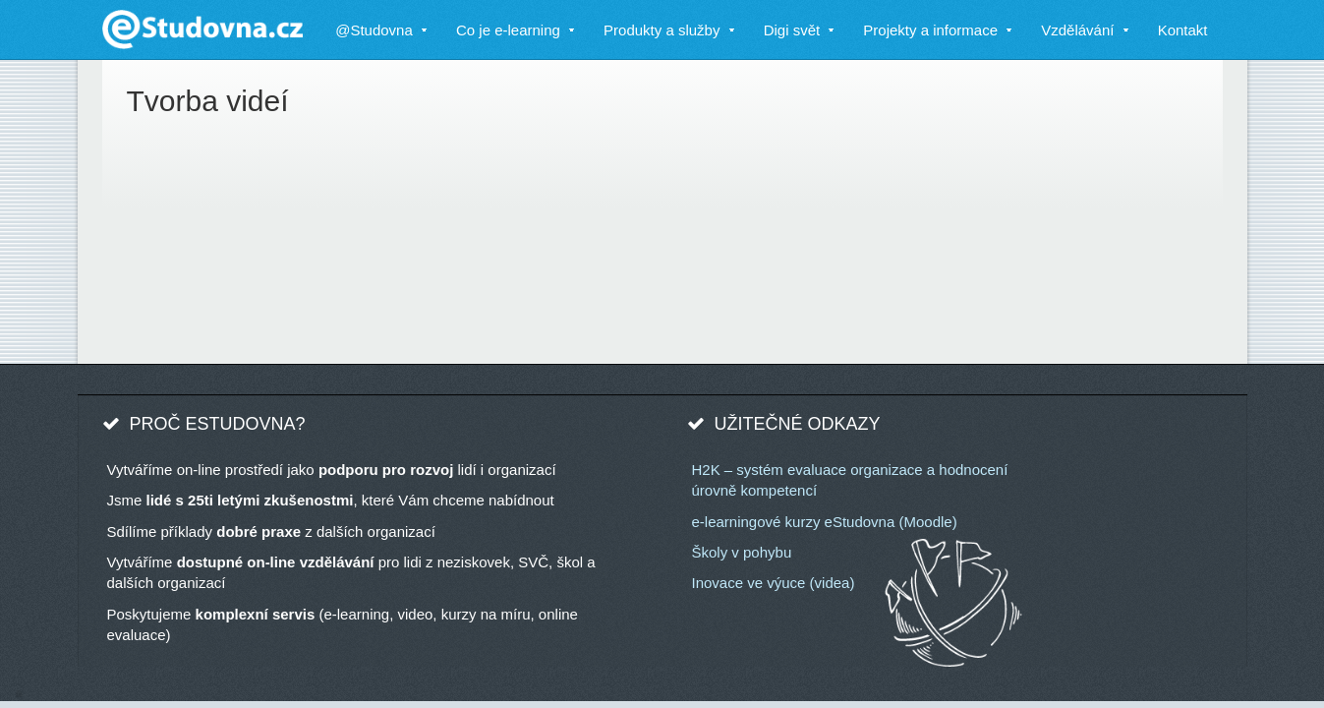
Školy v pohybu (742, 552)
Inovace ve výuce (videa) (773, 582)
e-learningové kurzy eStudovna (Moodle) (824, 521)
